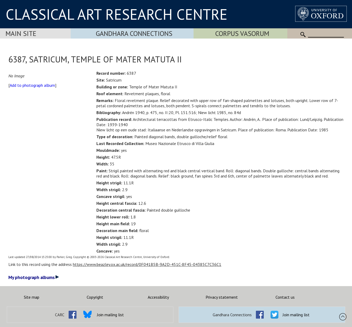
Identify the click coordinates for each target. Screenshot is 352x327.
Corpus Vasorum (242, 33)
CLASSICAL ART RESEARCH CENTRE (116, 14)
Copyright (95, 297)
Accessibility (158, 297)
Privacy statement (222, 297)
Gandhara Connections (134, 33)
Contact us (285, 297)
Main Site (21, 33)
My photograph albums (33, 277)
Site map (31, 297)
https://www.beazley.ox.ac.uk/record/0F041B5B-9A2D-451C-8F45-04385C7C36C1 (147, 264)
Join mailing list (110, 314)
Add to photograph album (32, 85)
